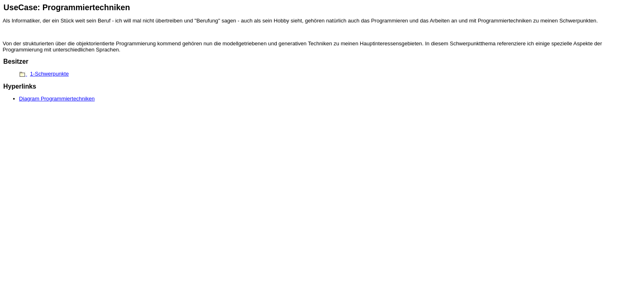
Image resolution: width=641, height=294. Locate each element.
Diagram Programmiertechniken (57, 99)
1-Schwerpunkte (49, 74)
